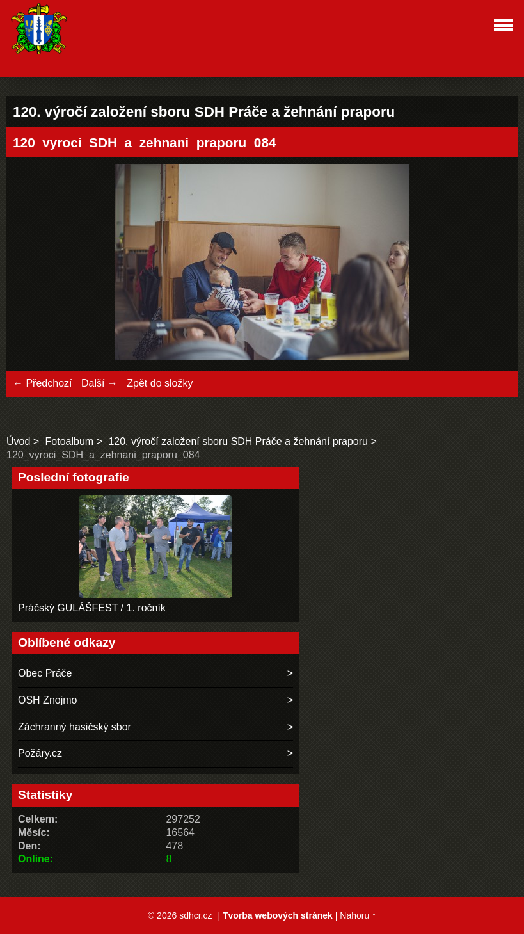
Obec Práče (45, 673)
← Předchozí (42, 383)
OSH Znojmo (47, 700)
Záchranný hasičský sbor (74, 726)
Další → (99, 383)
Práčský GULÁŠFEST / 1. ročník (92, 607)
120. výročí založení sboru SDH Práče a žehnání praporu (238, 441)
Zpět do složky (160, 383)
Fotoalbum (69, 441)
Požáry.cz (40, 753)
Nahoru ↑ (358, 915)
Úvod (18, 441)
